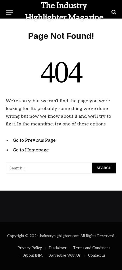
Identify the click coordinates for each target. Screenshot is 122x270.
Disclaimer (58, 248)
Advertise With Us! (65, 255)
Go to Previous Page (34, 140)
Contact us (96, 255)
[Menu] (9, 12)
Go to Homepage (31, 150)
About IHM (33, 255)
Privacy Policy (29, 248)
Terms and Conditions (91, 248)
